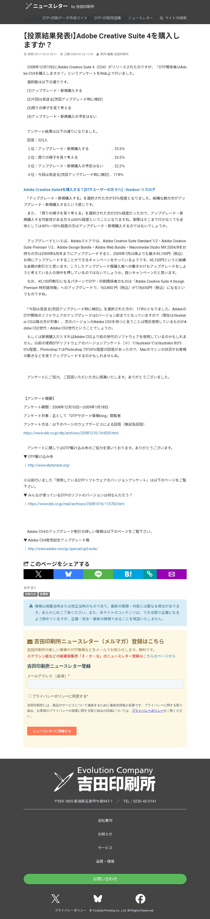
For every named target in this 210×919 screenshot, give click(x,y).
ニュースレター (47, 6)
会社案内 (105, 820)
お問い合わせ (105, 879)
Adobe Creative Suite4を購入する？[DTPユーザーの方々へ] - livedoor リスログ (89, 190)
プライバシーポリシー (71, 910)
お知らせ (30, 594)
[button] (38, 574)
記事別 (44, 594)
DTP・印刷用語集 (107, 18)
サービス (105, 848)
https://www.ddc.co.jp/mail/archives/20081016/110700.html (76, 504)
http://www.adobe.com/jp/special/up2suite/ (63, 549)
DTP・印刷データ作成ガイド (64, 18)
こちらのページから (159, 656)
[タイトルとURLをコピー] (150, 574)
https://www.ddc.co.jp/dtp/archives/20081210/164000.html (71, 433)
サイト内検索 (173, 18)
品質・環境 (105, 861)
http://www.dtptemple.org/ (49, 465)
